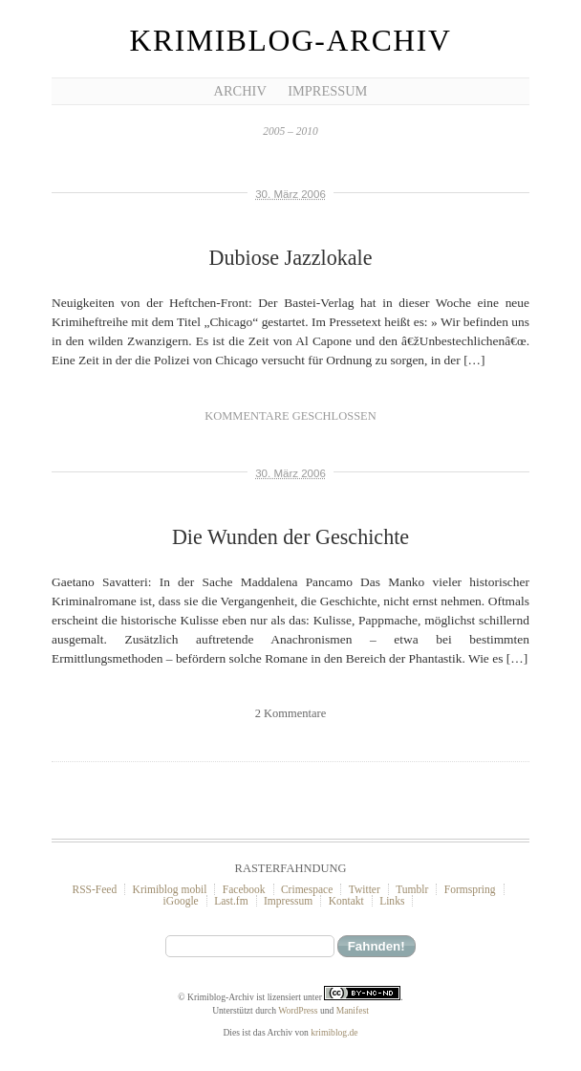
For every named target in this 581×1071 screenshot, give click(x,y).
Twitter (364, 889)
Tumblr (412, 889)
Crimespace (307, 889)
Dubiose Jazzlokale (290, 258)
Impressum (327, 90)
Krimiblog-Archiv (291, 40)
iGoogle (181, 901)
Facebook (244, 889)
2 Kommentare (290, 713)
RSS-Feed (94, 889)
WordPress (297, 1010)
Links (391, 901)
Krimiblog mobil (170, 889)
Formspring (470, 889)
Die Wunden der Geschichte (290, 537)
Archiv (240, 90)
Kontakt (346, 901)
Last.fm (231, 901)
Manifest (352, 1010)
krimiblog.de (334, 1032)
